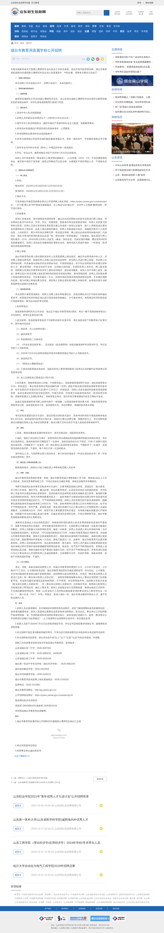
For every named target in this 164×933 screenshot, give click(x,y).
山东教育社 (57, 902)
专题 (31, 26)
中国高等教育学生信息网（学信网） (37, 894)
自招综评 (99, 908)
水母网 (41, 902)
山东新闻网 (68, 902)
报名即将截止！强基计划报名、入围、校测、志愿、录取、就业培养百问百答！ (134, 97)
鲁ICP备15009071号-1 (97, 928)
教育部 (17, 894)
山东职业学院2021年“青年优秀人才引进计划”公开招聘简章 (51, 796)
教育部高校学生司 (127, 894)
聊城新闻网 (90, 902)
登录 (139, 3)
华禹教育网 (62, 898)
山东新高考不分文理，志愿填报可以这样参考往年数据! (134, 180)
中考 (66, 26)
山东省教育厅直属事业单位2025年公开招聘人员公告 (39, 782)
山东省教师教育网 (104, 902)
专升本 (116, 26)
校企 (80, 31)
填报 (94, 31)
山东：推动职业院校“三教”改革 (130, 175)
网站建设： (55, 928)
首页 (16, 43)
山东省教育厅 (112, 894)
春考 (73, 26)
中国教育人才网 (21, 898)
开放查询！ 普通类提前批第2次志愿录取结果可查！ (134, 67)
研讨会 (34, 31)
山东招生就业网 (86, 898)
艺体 (101, 26)
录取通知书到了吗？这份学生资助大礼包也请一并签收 (134, 57)
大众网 (147, 898)
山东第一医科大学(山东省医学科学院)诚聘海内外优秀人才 (50, 819)
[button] (146, 151)
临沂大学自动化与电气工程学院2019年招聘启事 (44, 865)
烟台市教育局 (119, 902)
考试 (136, 31)
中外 (115, 31)
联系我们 (65, 908)
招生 (73, 31)
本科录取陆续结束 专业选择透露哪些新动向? (134, 62)
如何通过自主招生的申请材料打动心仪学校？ (134, 112)
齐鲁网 (48, 902)
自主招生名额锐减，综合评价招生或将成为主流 (134, 102)
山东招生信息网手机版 (20, 3)
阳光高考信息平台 (61, 894)
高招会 (25, 31)
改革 (129, 31)
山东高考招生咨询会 (102, 898)
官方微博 (35, 3)
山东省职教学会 (21, 902)
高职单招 (116, 908)
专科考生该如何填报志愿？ (128, 72)
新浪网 (139, 898)
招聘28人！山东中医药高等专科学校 (33, 778)
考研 (87, 26)
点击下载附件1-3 (22, 756)
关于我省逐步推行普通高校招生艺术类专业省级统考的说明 (134, 170)
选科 (101, 31)
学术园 (144, 31)
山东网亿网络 (64, 928)
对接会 (43, 31)
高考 (59, 26)
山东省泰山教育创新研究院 (138, 902)
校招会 (25, 36)
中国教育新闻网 (36, 898)
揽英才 (34, 36)
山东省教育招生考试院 (95, 894)
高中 (65, 31)
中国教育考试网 (77, 894)
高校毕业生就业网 (120, 898)
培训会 (43, 36)
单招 (108, 26)
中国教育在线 (50, 898)
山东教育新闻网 (143, 894)
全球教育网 (73, 898)
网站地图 (149, 3)
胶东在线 (33, 902)
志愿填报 (82, 908)
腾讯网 (132, 898)
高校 (58, 31)
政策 (45, 26)
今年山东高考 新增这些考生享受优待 (133, 165)
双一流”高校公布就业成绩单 (128, 107)
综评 (108, 31)
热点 (38, 26)
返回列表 (100, 779)
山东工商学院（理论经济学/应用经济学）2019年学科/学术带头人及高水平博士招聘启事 (70, 842)
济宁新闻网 (79, 902)
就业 (22, 43)
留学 (80, 26)
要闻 (24, 26)
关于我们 (48, 908)
